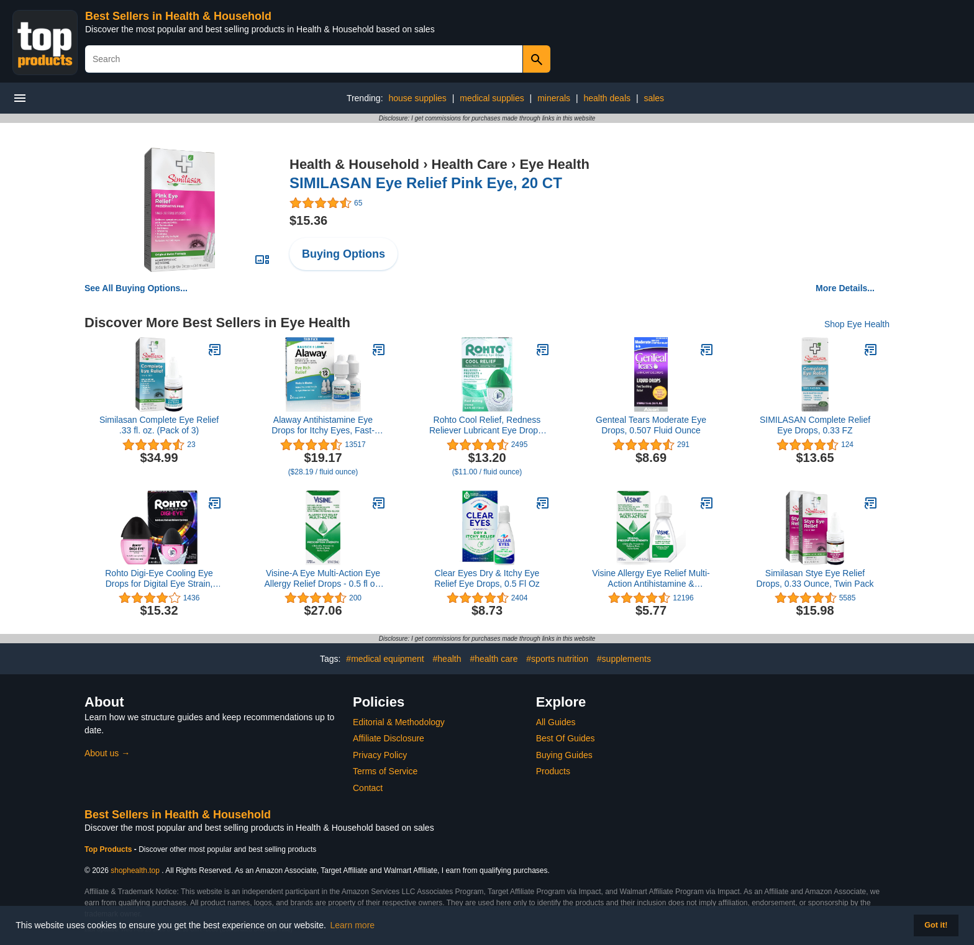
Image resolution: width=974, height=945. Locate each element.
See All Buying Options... (136, 288)
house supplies (417, 98)
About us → (107, 753)
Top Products (109, 849)
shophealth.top (135, 870)
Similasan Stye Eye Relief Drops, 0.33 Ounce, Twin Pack (815, 578)
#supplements (624, 659)
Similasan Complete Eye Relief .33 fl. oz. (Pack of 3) (159, 425)
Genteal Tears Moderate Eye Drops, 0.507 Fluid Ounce (651, 425)
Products (553, 771)
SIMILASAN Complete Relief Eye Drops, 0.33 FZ (815, 425)
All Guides (556, 722)
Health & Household (354, 164)
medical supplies (492, 98)
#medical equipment (385, 659)
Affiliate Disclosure (388, 738)
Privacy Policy (380, 755)
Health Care (469, 164)
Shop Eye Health (857, 324)
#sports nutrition (557, 659)
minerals (553, 98)
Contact (368, 788)
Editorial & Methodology (399, 722)
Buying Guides (564, 755)
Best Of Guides (565, 738)
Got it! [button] (935, 925)
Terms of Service (385, 771)
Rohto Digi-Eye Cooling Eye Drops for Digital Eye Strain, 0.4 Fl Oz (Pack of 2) (159, 578)
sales (654, 98)
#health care (493, 659)
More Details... (845, 288)
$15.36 (308, 220)
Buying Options (343, 254)
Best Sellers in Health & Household (178, 16)
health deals (606, 98)
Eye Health (554, 164)
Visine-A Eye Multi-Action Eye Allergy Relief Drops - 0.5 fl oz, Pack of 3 (322, 578)
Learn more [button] (352, 925)
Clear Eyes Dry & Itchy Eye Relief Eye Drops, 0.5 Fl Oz (487, 578)
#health (447, 659)
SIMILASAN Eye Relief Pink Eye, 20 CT (425, 182)
